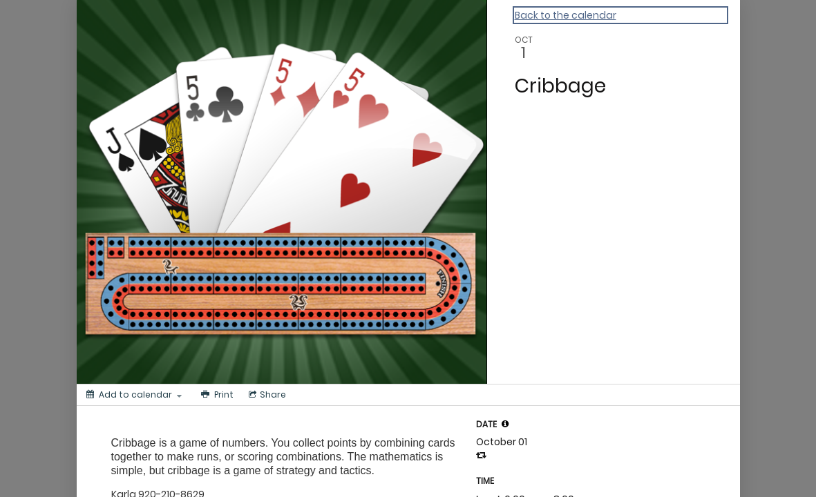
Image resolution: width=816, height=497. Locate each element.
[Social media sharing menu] (266, 394)
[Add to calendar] (134, 394)
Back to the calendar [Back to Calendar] (565, 15)
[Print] (215, 394)
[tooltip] (505, 424)
